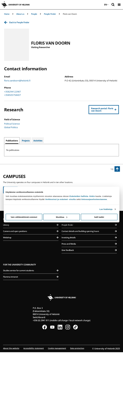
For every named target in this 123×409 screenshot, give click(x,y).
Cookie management (57, 405)
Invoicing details (89, 294)
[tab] (12, 140)
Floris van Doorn (70, 14)
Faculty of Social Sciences (30, 232)
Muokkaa (61, 217)
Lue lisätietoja (106, 209)
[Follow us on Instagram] (67, 384)
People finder (89, 281)
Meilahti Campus (70, 238)
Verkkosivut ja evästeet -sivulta (60, 199)
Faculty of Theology (30, 226)
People (34, 14)
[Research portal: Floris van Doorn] (104, 109)
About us (20, 14)
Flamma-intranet (30, 333)
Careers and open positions (30, 288)
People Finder (50, 14)
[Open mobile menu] (119, 4)
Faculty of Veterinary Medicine (89, 226)
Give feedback (89, 307)
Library (30, 281)
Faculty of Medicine (89, 243)
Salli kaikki (99, 217)
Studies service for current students (30, 327)
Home (6, 14)
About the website (11, 405)
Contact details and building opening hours (89, 288)
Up (112, 169)
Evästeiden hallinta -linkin (82, 196)
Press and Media (89, 300)
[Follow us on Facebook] (44, 384)
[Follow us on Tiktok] (75, 384)
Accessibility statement (33, 405)
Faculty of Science (30, 256)
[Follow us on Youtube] (52, 384)
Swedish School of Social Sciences (30, 239)
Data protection (77, 405)
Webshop (30, 294)
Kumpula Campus (12, 250)
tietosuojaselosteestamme (94, 199)
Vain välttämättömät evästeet (24, 217)
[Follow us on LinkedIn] (60, 384)
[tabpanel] (61, 150)
